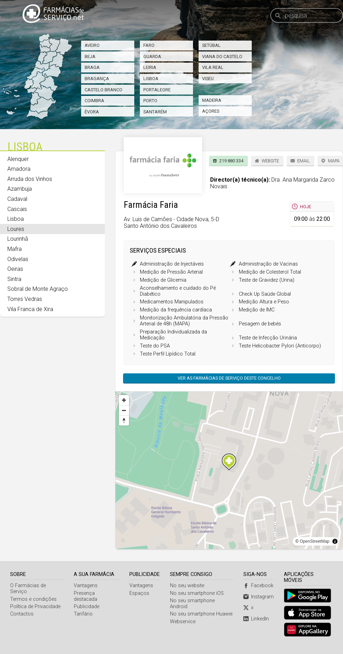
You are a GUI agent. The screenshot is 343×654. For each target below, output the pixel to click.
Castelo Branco (103, 89)
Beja (90, 56)
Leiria (149, 67)
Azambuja (19, 188)
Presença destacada (85, 596)
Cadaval (17, 199)
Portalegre (157, 89)
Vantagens (86, 586)
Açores (210, 111)
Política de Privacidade (35, 607)
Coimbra (94, 100)
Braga (92, 67)
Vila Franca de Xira (30, 309)
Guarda (152, 56)
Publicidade (86, 607)
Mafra (14, 249)
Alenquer (18, 159)
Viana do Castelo (222, 56)
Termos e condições (33, 599)
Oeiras (15, 269)
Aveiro (92, 45)
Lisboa (150, 78)
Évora (92, 111)
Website (270, 160)
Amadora (18, 169)
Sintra (14, 279)
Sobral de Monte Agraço (37, 289)
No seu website (187, 586)
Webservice (182, 622)
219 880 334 (231, 160)
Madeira (211, 100)
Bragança (97, 78)
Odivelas (17, 259)
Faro (149, 45)
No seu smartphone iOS (197, 593)
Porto (150, 100)
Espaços (139, 593)
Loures (15, 229)
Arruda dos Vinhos (29, 179)
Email (303, 160)
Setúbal (211, 45)
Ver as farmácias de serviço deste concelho (229, 378)
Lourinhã (17, 238)
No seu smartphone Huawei (201, 614)
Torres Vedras (24, 299)
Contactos (22, 614)
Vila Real (212, 67)
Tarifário (83, 614)
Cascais (17, 209)
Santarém (155, 111)
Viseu (208, 78)
